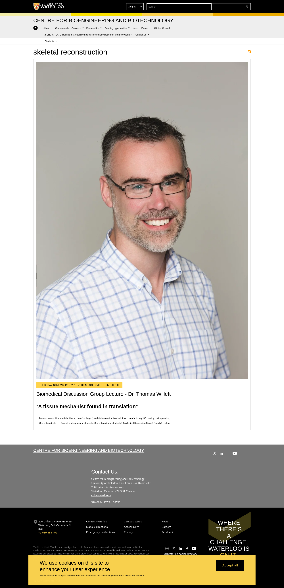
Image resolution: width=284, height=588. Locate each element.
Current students (47, 423)
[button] (220, 6)
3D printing (148, 418)
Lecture (166, 423)
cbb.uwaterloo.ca (101, 495)
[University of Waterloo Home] (48, 6)
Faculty (157, 423)
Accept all (230, 565)
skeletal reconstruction (105, 418)
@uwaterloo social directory (180, 553)
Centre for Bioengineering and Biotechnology (88, 450)
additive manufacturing (130, 418)
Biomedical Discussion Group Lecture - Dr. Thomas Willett (103, 394)
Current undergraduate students (77, 423)
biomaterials (61, 418)
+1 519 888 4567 (48, 532)
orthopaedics (162, 418)
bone (79, 418)
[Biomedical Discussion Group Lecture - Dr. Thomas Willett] (142, 220)
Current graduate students (107, 423)
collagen (87, 418)
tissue (72, 418)
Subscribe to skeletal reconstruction (249, 51)
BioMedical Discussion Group (137, 423)
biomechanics (46, 418)
